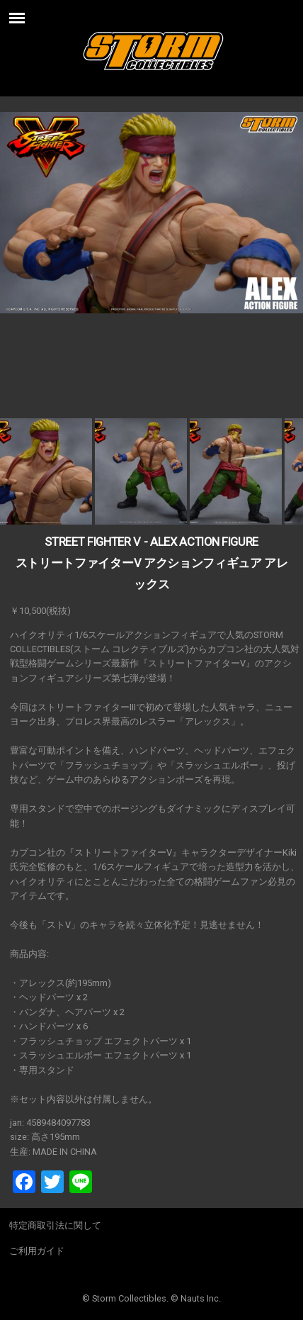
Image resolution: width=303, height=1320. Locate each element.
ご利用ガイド (36, 1251)
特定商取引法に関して (55, 1225)
